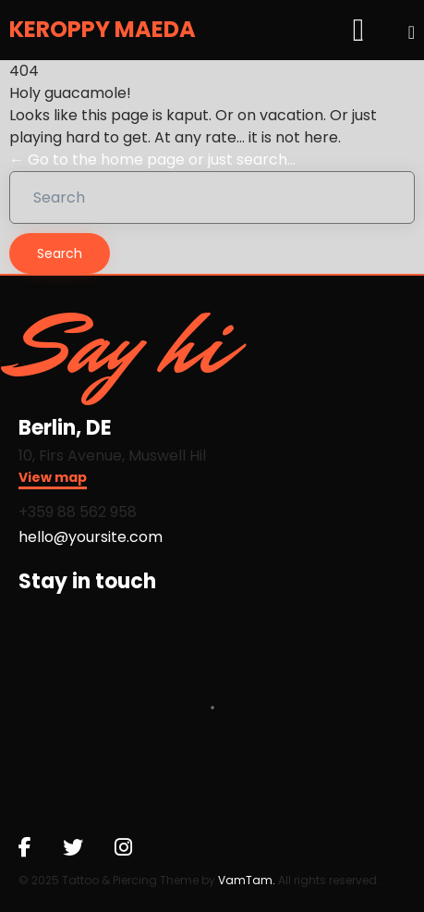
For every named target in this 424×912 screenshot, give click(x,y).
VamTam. (246, 880)
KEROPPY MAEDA (102, 30)
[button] (52, 479)
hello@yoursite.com (90, 537)
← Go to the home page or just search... (152, 159)
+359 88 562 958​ (77, 512)
